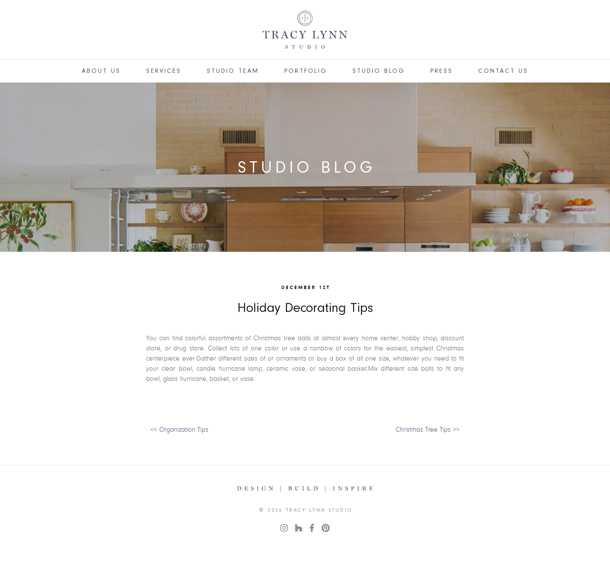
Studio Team (233, 70)
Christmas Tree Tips (423, 429)
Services (163, 70)
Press (441, 70)
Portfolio (305, 70)
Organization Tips (183, 429)
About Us (101, 70)
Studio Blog (378, 70)
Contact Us (503, 70)
